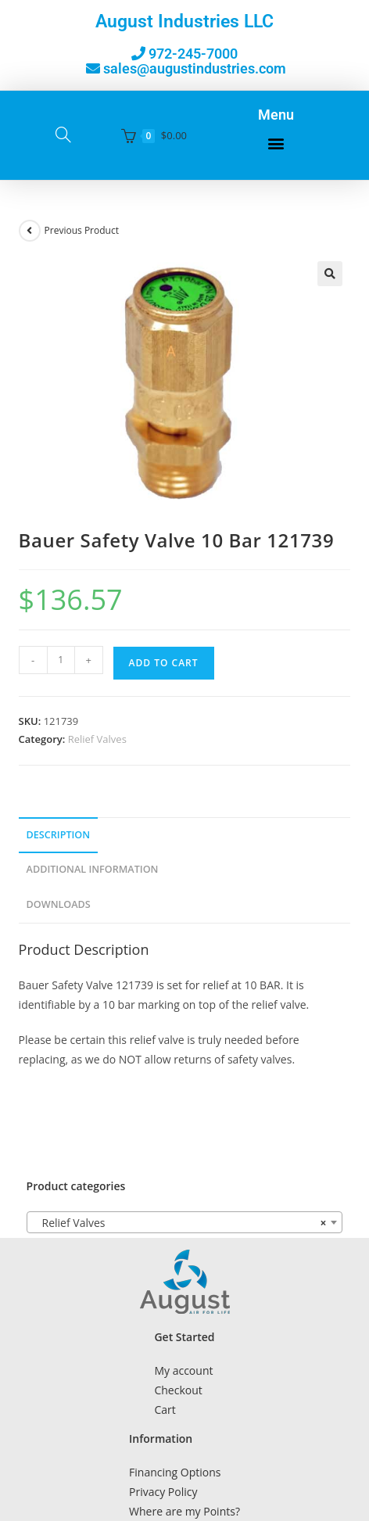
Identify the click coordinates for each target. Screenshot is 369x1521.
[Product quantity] (61, 660)
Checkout (178, 1390)
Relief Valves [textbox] (180, 1223)
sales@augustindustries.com (194, 68)
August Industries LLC (184, 21)
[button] (275, 143)
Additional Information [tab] (93, 869)
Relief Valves (97, 739)
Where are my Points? (184, 1511)
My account (183, 1370)
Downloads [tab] (59, 904)
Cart (164, 1409)
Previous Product (82, 230)
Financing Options (174, 1472)
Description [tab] (59, 834)
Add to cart (164, 662)
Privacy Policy (163, 1491)
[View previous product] (30, 231)
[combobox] (185, 1222)
